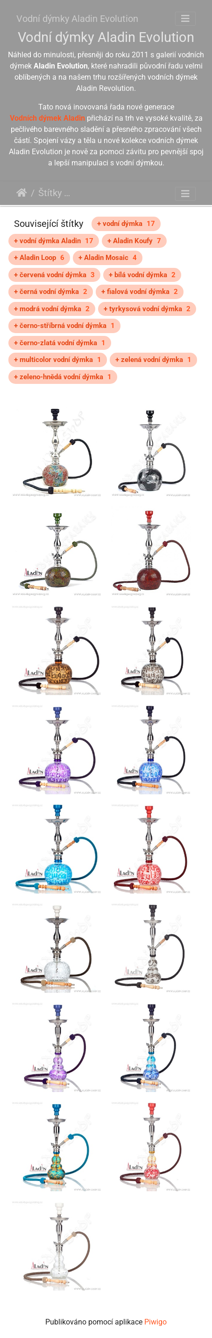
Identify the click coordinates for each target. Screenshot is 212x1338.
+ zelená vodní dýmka (153, 359)
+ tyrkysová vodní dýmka (147, 309)
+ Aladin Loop (39, 257)
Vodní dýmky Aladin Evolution (77, 18)
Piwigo (155, 1322)
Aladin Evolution (96, 194)
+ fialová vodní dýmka (139, 291)
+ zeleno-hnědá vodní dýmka (63, 377)
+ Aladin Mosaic (107, 257)
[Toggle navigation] (185, 19)
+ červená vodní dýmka (54, 275)
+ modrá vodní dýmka (52, 309)
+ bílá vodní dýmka (142, 275)
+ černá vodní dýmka (50, 291)
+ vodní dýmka (126, 223)
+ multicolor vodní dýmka (57, 359)
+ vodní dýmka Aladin (53, 241)
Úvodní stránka (21, 193)
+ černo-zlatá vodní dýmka (60, 343)
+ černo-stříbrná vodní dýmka (64, 325)
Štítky (50, 192)
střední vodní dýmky (159, 194)
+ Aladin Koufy (134, 241)
